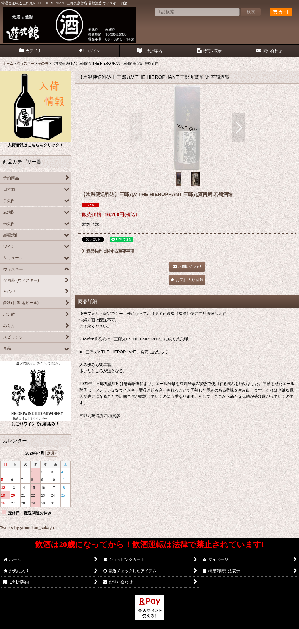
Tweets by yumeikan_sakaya (27, 527)
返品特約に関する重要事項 (108, 251)
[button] (135, 127)
